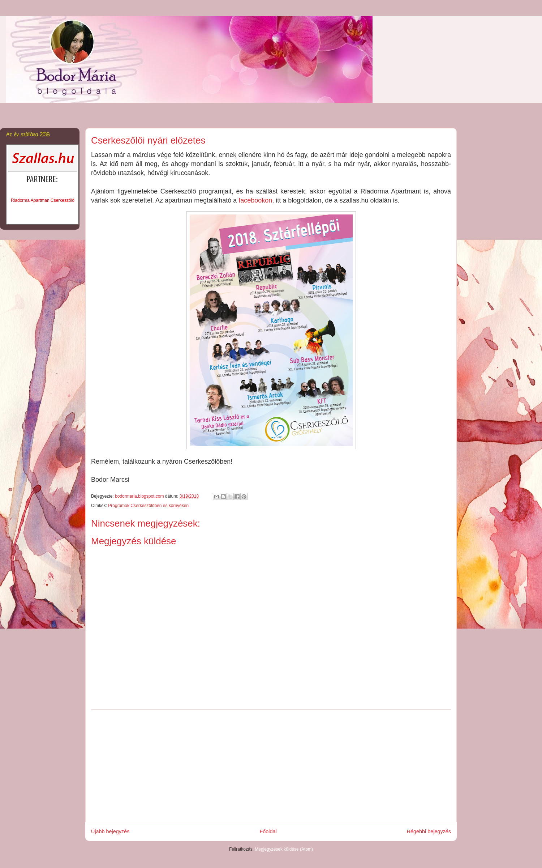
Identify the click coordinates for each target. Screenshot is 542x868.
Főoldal (267, 831)
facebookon (255, 200)
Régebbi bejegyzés (429, 831)
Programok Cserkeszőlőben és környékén (148, 505)
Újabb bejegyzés (110, 831)
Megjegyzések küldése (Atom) (284, 849)
